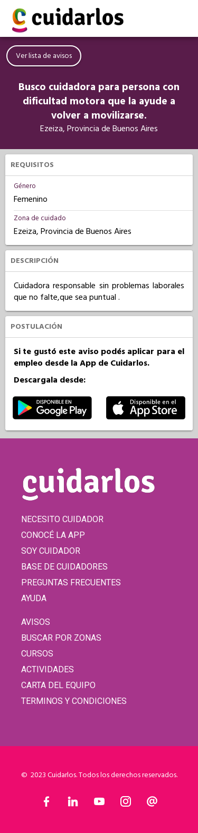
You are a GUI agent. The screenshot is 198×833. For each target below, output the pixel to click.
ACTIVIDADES (47, 669)
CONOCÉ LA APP (53, 535)
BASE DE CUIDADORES (64, 567)
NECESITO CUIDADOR (62, 519)
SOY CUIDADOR (50, 551)
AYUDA (33, 598)
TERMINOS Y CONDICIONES (74, 701)
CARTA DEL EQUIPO (58, 685)
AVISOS (35, 622)
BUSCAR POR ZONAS (61, 638)
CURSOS (37, 654)
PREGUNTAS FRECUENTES (71, 582)
